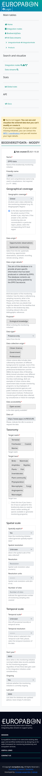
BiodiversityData (12, 33)
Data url (9, 414)
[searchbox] (30, 248)
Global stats (11, 86)
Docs (8, 104)
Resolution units (15, 573)
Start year (10, 652)
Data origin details (14, 262)
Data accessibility (13, 402)
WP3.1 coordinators (11, 133)
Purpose (9, 316)
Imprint (21, 769)
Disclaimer (29, 769)
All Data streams (13, 38)
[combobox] (21, 245)
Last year (10, 690)
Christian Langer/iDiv (22, 772)
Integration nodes (13, 29)
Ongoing (10, 675)
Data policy (13, 769)
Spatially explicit (15, 528)
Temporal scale (14, 614)
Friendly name (12, 171)
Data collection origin (15, 343)
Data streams (11, 69)
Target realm (13, 435)
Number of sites (15, 588)
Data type (10, 331)
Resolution (12, 559)
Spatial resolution (15, 545)
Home (9, 24)
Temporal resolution (16, 628)
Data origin (11, 238)
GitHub (34, 772)
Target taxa (13, 456)
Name (8, 157)
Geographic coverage (17, 194)
